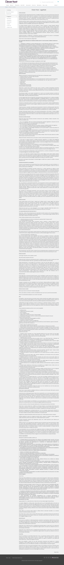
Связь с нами (45, 5)
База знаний (28, 5)
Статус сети (34, 5)
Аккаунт (55, 5)
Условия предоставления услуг (17, 557)
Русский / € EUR (55, 557)
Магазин (11, 5)
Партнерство (39, 5)
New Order (22, 5)
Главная (7, 5)
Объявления (17, 5)
